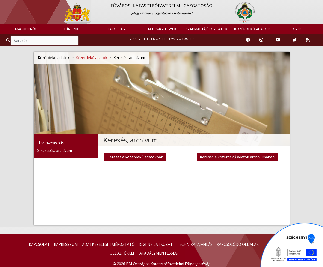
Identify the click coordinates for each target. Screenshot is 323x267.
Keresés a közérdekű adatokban (135, 157)
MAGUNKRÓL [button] (26, 29)
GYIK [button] (297, 29)
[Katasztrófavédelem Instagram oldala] (261, 40)
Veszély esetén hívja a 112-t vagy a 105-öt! (162, 38)
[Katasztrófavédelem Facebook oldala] (248, 40)
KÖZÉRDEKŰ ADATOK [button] (252, 29)
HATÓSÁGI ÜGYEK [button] (161, 29)
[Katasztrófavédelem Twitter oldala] (294, 40)
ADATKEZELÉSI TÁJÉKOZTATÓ (108, 244)
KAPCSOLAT (39, 244)
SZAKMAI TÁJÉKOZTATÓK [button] (207, 29)
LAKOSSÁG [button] (116, 29)
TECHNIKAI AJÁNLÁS (195, 244)
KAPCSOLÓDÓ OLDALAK (238, 244)
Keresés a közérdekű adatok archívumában (237, 157)
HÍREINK (71, 29)
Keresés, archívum (54, 150)
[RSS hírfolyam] (307, 40)
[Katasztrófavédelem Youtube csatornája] (278, 40)
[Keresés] (44, 40)
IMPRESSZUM (66, 244)
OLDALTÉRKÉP (122, 253)
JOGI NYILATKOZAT (156, 244)
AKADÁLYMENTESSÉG (158, 253)
